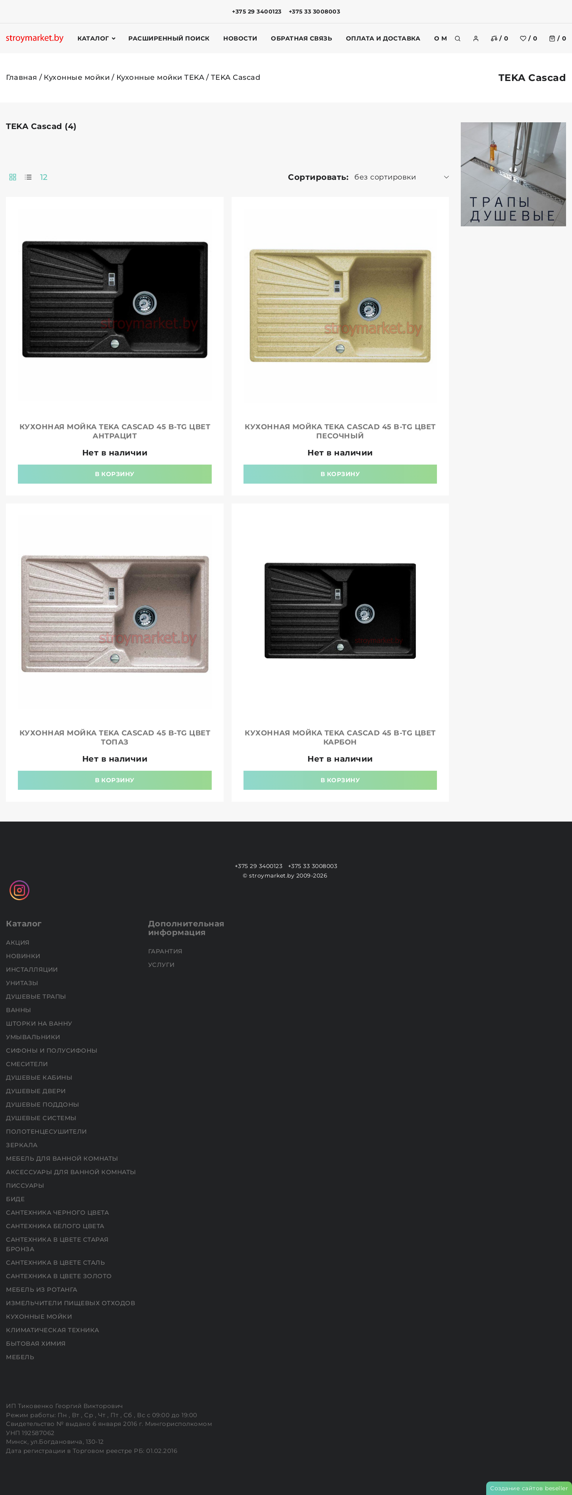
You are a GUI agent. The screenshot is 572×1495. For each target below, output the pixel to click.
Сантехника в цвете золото (60, 1276)
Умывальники (34, 1037)
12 (44, 177)
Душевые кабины (40, 1077)
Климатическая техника (53, 1330)
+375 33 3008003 (314, 11)
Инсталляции (33, 969)
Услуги (162, 964)
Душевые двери (37, 1091)
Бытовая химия (37, 1343)
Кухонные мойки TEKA (160, 77)
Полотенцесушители (47, 1131)
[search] (457, 38)
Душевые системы (42, 1118)
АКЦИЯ (18, 942)
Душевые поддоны (43, 1104)
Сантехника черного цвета (58, 1212)
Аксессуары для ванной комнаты (72, 1172)
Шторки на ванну (40, 1023)
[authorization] (476, 38)
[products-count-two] (12, 177)
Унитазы (23, 983)
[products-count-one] (28, 177)
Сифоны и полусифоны (52, 1050)
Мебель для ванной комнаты (63, 1158)
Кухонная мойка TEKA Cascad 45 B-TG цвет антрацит (115, 431)
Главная (21, 77)
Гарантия (166, 951)
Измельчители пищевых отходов (71, 1303)
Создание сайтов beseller (529, 1488)
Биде (16, 1199)
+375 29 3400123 (257, 11)
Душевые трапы (37, 996)
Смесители (28, 1064)
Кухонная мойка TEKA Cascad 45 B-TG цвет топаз (115, 738)
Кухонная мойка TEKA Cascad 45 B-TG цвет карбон (340, 738)
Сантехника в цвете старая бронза (57, 1244)
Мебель (21, 1357)
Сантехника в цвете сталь (56, 1262)
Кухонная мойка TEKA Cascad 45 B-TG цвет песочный (340, 431)
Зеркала (22, 1145)
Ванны (19, 1010)
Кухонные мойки (77, 77)
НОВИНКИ (24, 956)
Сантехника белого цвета (56, 1226)
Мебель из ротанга (42, 1289)
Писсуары (26, 1185)
